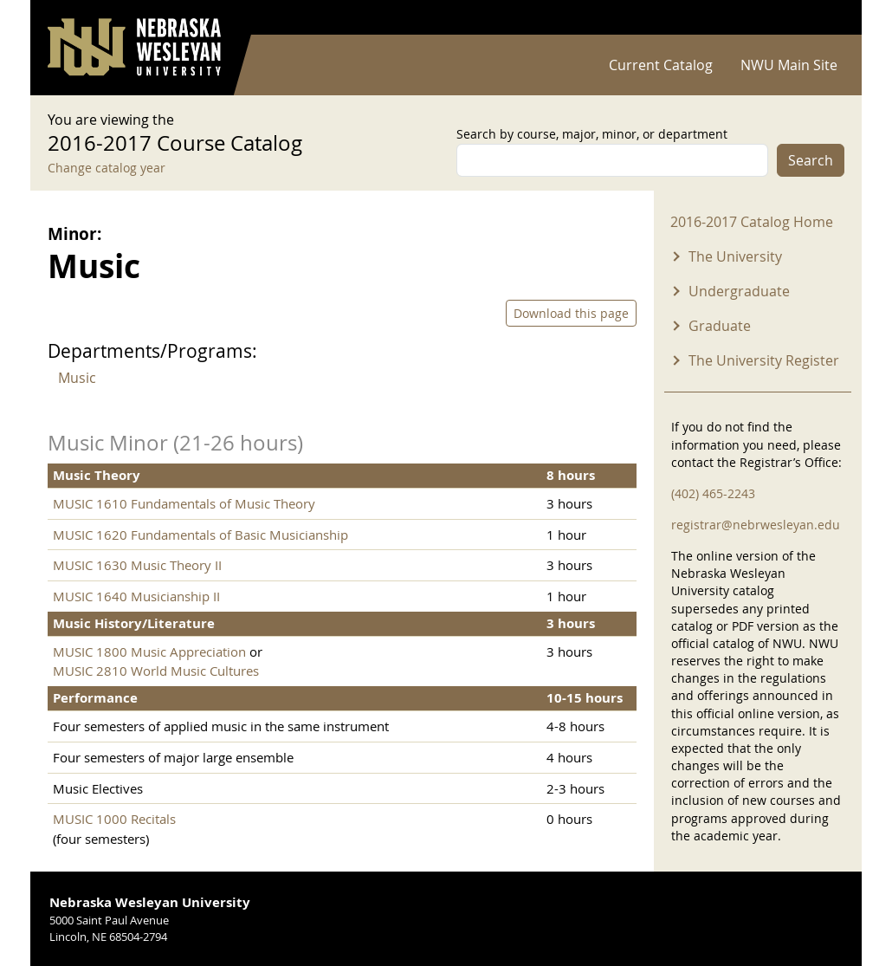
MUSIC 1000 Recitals (114, 818)
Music (77, 377)
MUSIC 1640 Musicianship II (136, 596)
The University (735, 256)
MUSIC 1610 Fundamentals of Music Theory (184, 503)
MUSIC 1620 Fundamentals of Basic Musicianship (200, 534)
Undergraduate (739, 291)
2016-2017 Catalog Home (751, 221)
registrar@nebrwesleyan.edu (755, 524)
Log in (822, 18)
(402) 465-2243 (713, 493)
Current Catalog (661, 65)
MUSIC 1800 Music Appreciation (149, 651)
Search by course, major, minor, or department (591, 134)
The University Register (763, 360)
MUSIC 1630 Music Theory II (137, 565)
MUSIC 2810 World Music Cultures (156, 670)
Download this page (571, 313)
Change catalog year (106, 167)
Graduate (719, 325)
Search (810, 160)
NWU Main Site (788, 65)
